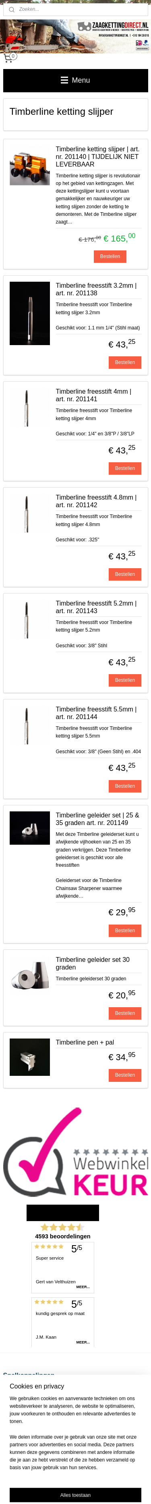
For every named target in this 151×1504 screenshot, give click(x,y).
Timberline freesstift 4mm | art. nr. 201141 (94, 395)
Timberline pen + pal (85, 1042)
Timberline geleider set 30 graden (93, 963)
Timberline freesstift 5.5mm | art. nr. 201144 (96, 713)
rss (98, 1476)
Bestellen (110, 256)
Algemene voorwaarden (28, 1405)
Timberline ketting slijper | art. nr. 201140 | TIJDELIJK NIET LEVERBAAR (98, 157)
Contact (11, 1429)
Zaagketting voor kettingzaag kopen (41, 1413)
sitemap (83, 1476)
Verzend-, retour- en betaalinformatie (42, 1390)
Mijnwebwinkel (87, 1489)
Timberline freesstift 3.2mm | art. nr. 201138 (96, 290)
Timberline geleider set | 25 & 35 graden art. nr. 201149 (97, 819)
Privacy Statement (22, 1421)
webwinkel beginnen (124, 1476)
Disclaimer (14, 1398)
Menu (75, 80)
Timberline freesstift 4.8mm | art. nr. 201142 (96, 501)
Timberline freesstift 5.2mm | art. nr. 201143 (96, 607)
